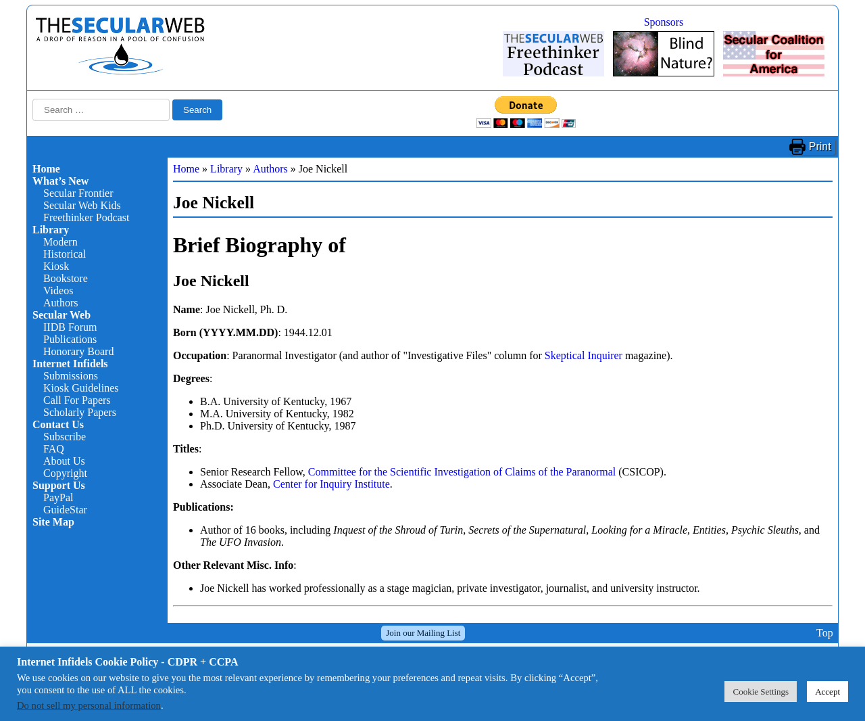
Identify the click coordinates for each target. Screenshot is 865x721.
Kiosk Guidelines (81, 388)
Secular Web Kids (82, 205)
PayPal (58, 497)
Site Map (53, 522)
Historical (64, 254)
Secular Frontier (78, 193)
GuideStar (65, 509)
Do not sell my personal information (89, 705)
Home (46, 169)
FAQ (53, 449)
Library (50, 229)
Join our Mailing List (423, 633)
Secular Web (61, 315)
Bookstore (65, 278)
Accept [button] (827, 692)
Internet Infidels (70, 363)
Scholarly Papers (79, 412)
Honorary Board (78, 351)
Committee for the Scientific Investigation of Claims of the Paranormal (462, 472)
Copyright (65, 473)
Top (824, 632)
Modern (60, 242)
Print (820, 146)
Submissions (70, 375)
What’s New (60, 181)
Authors (60, 302)
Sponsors (664, 22)
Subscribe (64, 436)
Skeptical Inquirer (583, 355)
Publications (70, 339)
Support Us (58, 485)
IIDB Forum (70, 327)
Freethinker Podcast (86, 217)
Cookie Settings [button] (761, 692)
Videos (58, 290)
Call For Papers (77, 400)
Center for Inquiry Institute (331, 484)
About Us (64, 461)
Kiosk (56, 266)
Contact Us (58, 424)
